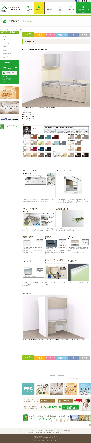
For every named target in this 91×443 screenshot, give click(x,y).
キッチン (3, 1)
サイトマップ (59, 432)
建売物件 (49, 8)
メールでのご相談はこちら (70, 407)
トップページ (3, 29)
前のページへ (52, 375)
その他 (84, 35)
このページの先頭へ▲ (90, 425)
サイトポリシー (50, 432)
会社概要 (31, 432)
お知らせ (60, 430)
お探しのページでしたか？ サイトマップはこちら (78, 378)
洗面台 (39, 35)
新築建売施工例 (7, 53)
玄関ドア (62, 35)
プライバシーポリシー (40, 432)
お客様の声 (71, 8)
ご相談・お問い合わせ (83, 8)
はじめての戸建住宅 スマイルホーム (10, 8)
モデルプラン (39, 8)
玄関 (4, 39)
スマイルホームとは (28, 8)
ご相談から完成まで (60, 8)
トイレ (73, 35)
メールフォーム (9, 73)
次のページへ (61, 375)
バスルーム (50, 35)
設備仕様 (15, 29)
